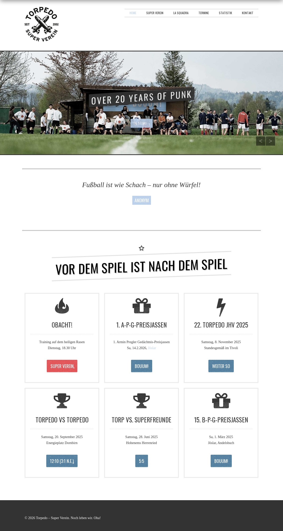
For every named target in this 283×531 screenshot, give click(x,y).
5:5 (141, 461)
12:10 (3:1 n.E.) (62, 461)
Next (271, 141)
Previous (260, 141)
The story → (142, 123)
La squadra (181, 13)
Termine (203, 13)
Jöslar (152, 348)
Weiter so (221, 366)
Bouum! (141, 366)
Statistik (225, 13)
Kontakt (247, 13)
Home (133, 13)
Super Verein (154, 13)
